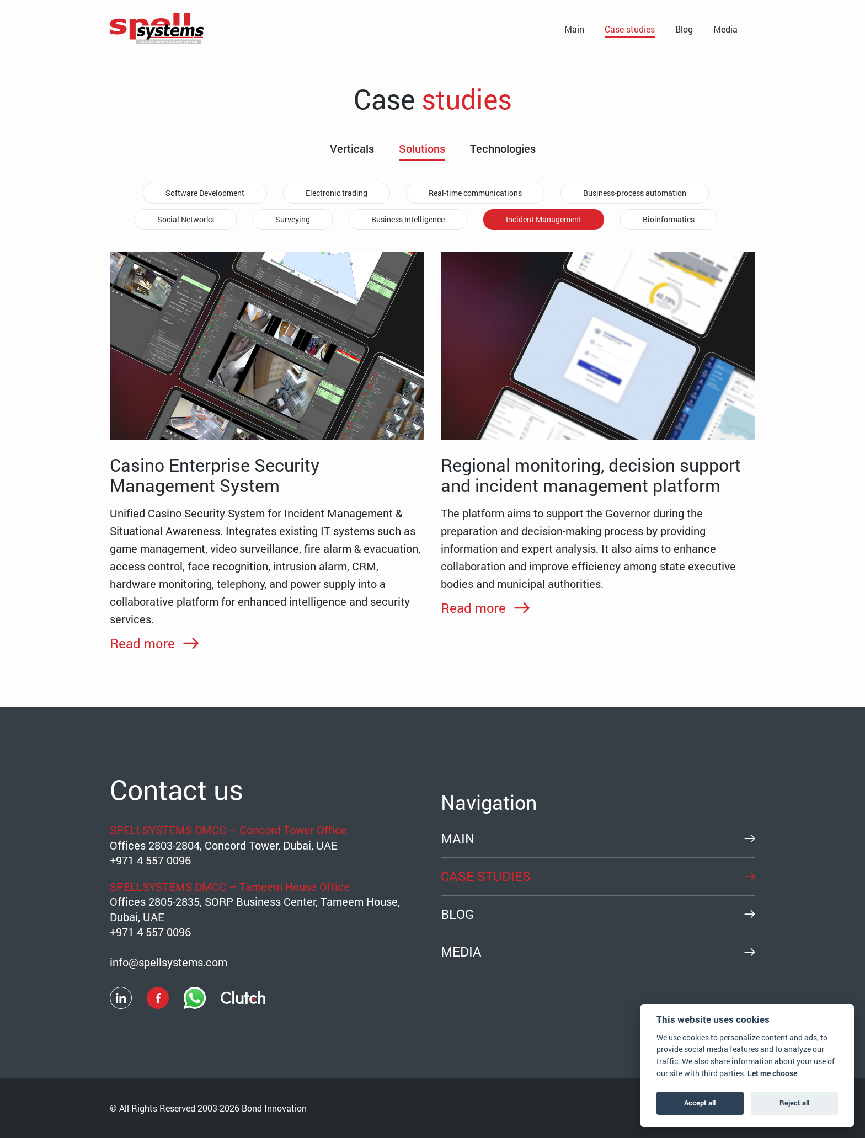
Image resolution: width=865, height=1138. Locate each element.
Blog (684, 29)
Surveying (292, 219)
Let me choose (772, 1073)
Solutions (422, 149)
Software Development (204, 193)
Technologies (503, 149)
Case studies (630, 29)
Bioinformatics (669, 219)
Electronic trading (336, 193)
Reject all (794, 1103)
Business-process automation (634, 193)
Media (725, 29)
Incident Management (543, 219)
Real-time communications (475, 193)
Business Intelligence (408, 219)
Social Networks (185, 219)
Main (574, 29)
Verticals (352, 149)
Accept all (700, 1103)
